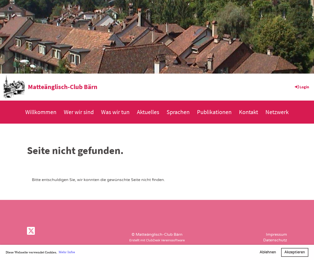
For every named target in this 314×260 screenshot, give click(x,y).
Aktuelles (148, 112)
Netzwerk (277, 112)
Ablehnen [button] (268, 252)
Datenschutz (275, 240)
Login (301, 86)
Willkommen (40, 112)
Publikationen (214, 112)
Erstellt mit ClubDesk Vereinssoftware (157, 240)
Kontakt (248, 112)
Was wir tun (115, 112)
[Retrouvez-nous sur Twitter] (31, 232)
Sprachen (178, 112)
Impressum (276, 234)
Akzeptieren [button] (294, 252)
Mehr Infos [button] (67, 252)
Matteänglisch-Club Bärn (62, 87)
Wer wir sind (79, 112)
